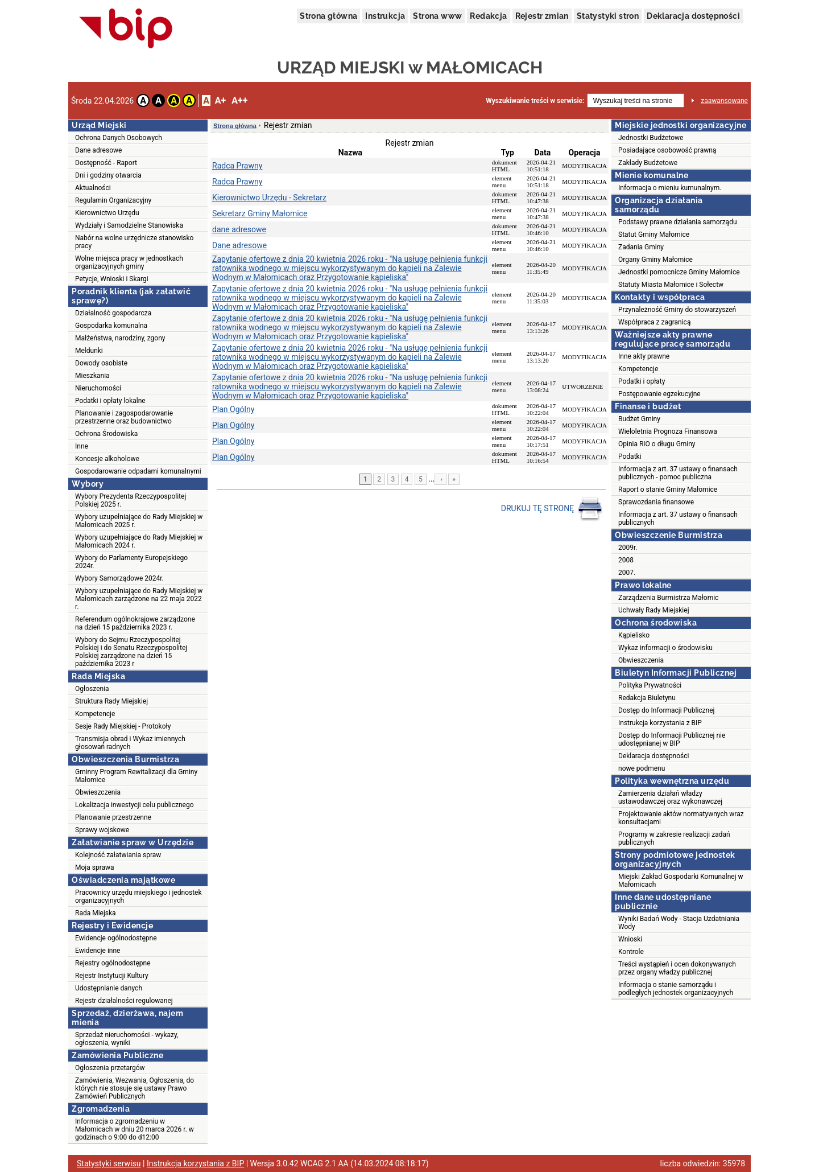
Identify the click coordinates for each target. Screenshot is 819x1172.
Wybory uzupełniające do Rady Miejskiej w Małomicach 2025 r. (138, 521)
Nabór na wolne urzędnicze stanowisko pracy (134, 242)
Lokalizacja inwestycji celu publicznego (134, 805)
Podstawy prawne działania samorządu (677, 222)
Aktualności (93, 188)
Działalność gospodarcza (113, 313)
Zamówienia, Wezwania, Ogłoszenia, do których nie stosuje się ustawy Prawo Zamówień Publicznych (134, 1088)
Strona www (437, 15)
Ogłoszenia (92, 689)
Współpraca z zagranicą (654, 322)
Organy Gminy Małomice (655, 260)
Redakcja (488, 15)
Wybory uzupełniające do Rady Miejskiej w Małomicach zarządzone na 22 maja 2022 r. (138, 599)
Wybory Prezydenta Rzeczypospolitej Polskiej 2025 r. (130, 500)
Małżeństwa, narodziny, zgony (120, 338)
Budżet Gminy (639, 419)
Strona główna (328, 15)
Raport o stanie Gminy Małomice (667, 490)
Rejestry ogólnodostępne (113, 963)
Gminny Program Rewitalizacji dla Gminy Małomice (136, 776)
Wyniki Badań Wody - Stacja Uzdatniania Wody (678, 923)
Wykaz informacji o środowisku (665, 648)
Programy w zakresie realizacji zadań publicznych (674, 838)
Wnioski (630, 939)
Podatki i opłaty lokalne (110, 401)
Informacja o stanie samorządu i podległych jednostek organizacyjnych (675, 989)
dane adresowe (239, 229)
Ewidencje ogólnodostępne (116, 938)
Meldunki (89, 351)
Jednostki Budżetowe (650, 138)
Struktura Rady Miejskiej (111, 701)
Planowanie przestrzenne (113, 817)
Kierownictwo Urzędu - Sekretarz (269, 197)
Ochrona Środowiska (106, 434)
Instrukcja (385, 15)
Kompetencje (95, 714)
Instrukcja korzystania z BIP (660, 723)
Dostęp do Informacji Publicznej (666, 710)
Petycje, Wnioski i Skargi (111, 279)
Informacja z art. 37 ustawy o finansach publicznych (678, 519)
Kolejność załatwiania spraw (118, 855)
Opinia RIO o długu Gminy (657, 444)
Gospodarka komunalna (111, 326)
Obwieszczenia (98, 792)
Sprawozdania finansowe (656, 502)
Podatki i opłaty (641, 381)
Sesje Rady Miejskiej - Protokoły (123, 726)
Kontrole (631, 952)
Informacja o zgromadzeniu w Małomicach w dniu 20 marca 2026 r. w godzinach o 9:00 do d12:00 (134, 1129)
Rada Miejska (95, 913)
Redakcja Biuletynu (647, 698)
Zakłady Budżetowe (647, 163)
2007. (626, 573)
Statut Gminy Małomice (653, 234)
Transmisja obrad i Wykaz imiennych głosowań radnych (130, 743)
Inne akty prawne (643, 356)
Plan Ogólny (233, 409)
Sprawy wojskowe (102, 830)
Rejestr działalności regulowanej (124, 1001)
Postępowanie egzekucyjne (659, 394)
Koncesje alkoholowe (107, 459)
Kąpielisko (634, 635)
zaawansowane (724, 101)
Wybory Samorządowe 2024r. (119, 578)
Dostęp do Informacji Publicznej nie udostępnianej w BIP (671, 739)
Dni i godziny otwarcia (108, 175)
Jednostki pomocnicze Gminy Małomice (679, 272)
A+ (220, 100)
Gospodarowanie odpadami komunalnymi (138, 471)
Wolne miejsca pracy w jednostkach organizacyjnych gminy (129, 262)
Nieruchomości (98, 388)
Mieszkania (92, 376)
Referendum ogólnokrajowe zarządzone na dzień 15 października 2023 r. (135, 623)
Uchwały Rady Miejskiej (653, 610)
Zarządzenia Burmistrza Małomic (668, 598)
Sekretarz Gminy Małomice (259, 213)
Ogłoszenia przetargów (110, 1068)
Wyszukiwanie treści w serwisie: (535, 101)
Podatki (630, 456)
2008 (626, 560)
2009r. (628, 548)
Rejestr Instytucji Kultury (111, 976)
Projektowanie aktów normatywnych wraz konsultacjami (681, 818)
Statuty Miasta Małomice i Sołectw (670, 285)
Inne (81, 446)
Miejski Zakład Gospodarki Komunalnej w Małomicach (680, 881)
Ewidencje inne (97, 951)
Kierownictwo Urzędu (107, 213)
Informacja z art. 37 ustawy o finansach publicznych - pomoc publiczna (678, 473)
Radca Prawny (237, 165)
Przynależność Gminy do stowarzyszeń (677, 310)
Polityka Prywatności (649, 685)
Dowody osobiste (101, 363)
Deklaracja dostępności (693, 15)
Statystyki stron (608, 15)
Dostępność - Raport (106, 163)
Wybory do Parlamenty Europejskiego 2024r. (131, 562)
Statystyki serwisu (109, 1163)
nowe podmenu (641, 768)
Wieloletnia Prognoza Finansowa (667, 431)
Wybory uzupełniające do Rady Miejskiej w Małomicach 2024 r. (138, 541)
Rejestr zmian (542, 15)
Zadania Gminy (641, 247)
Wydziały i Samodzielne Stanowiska (129, 225)
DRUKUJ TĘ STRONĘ (552, 508)
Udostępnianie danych (108, 988)
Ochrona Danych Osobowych (118, 138)
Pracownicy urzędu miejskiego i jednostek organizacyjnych (138, 896)
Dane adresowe (98, 150)
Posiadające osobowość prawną (667, 150)
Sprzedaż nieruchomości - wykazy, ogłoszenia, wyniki (126, 1039)
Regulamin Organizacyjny (113, 200)
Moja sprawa (94, 867)
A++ (239, 100)
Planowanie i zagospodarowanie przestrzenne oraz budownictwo (124, 417)
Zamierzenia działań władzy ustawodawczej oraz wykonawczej (670, 797)
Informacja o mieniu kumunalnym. (669, 188)
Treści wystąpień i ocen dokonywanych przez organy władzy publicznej (677, 968)
